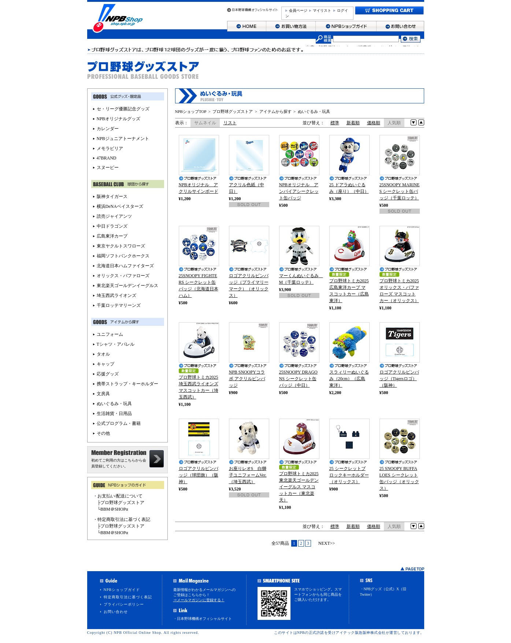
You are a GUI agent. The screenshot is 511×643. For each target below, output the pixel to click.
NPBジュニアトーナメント (123, 138)
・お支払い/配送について (117, 496)
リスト (230, 122)
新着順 (353, 122)
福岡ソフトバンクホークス (123, 255)
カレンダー (108, 128)
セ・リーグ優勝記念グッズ (123, 108)
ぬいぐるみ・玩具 (314, 111)
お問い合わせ (116, 612)
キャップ (105, 364)
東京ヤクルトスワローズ (121, 246)
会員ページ (298, 10)
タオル (103, 354)
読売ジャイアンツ (114, 216)
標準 (334, 122)
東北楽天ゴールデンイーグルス (127, 285)
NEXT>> (326, 543)
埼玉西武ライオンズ (116, 295)
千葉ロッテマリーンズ (119, 305)
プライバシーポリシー (124, 604)
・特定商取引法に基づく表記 (121, 519)
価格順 (373, 122)
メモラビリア (110, 148)
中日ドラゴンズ (112, 226)
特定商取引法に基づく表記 (128, 597)
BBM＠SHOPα (114, 509)
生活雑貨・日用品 (114, 413)
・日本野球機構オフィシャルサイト (202, 619)
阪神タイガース (112, 196)
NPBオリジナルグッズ (118, 118)
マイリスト (322, 10)
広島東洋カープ (112, 236)
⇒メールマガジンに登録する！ (199, 600)
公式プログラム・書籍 (119, 423)
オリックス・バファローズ (123, 275)
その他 (103, 433)
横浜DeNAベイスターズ (120, 206)
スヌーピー (108, 167)
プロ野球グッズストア (232, 111)
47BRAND (106, 158)
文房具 (103, 393)
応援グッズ (108, 373)
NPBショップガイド (122, 590)
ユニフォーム (110, 334)
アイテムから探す (275, 111)
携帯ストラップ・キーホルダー (127, 383)
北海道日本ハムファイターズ (125, 265)
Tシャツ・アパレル (115, 344)
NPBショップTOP (191, 111)
